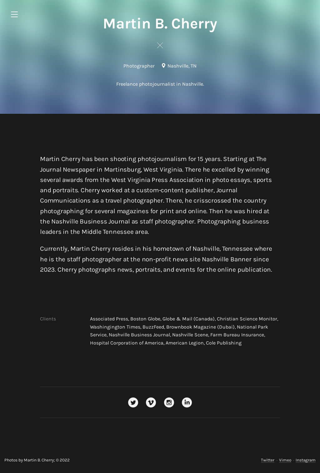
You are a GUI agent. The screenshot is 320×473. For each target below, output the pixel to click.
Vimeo (285, 460)
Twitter (267, 460)
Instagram (306, 460)
